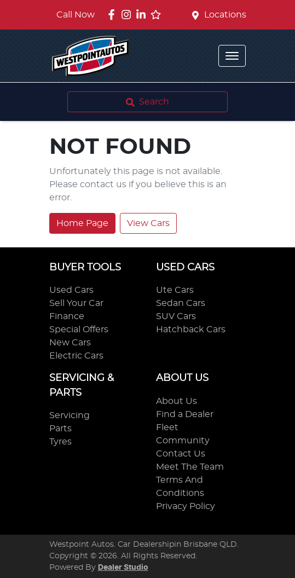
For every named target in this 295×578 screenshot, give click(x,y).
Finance (66, 316)
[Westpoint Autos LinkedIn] (143, 14)
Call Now (75, 14)
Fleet (167, 427)
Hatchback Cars (190, 329)
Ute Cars (175, 290)
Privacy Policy (185, 506)
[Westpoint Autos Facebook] (113, 14)
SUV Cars (176, 316)
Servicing (69, 415)
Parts (60, 428)
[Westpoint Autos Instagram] (128, 14)
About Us (176, 401)
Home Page (82, 223)
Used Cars (71, 290)
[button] (232, 56)
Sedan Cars (180, 303)
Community (183, 440)
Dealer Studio (123, 567)
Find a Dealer (184, 414)
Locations (225, 14)
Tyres (60, 441)
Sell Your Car (76, 303)
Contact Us (180, 453)
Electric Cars (76, 355)
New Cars (70, 342)
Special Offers (78, 329)
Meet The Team (190, 467)
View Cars (148, 223)
